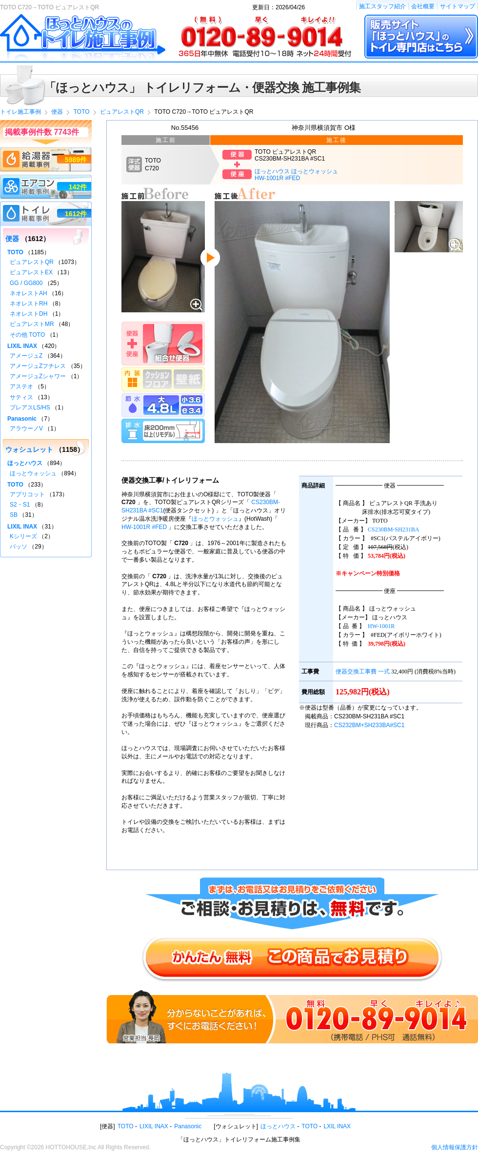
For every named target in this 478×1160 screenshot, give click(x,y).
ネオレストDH (28, 313)
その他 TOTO (27, 334)
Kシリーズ (23, 536)
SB (14, 514)
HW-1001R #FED (144, 527)
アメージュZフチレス (38, 366)
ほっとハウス (24, 463)
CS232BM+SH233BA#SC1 (369, 725)
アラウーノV (26, 428)
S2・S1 (20, 504)
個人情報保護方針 (454, 1147)
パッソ (18, 546)
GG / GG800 (26, 283)
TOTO (15, 252)
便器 (12, 239)
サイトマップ (457, 6)
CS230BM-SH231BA (393, 529)
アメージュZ (26, 355)
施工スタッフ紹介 (382, 6)
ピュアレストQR (32, 262)
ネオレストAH (28, 293)
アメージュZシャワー (38, 376)
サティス (21, 397)
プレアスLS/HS (30, 407)
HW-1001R (381, 626)
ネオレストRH (28, 303)
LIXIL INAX (22, 346)
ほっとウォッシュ (215, 518)
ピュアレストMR (32, 324)
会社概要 (423, 6)
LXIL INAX (337, 1126)
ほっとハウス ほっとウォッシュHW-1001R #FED (296, 175)
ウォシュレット (29, 449)
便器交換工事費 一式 (363, 671)
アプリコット (27, 494)
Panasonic (22, 418)
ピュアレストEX (31, 272)
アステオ (21, 386)
